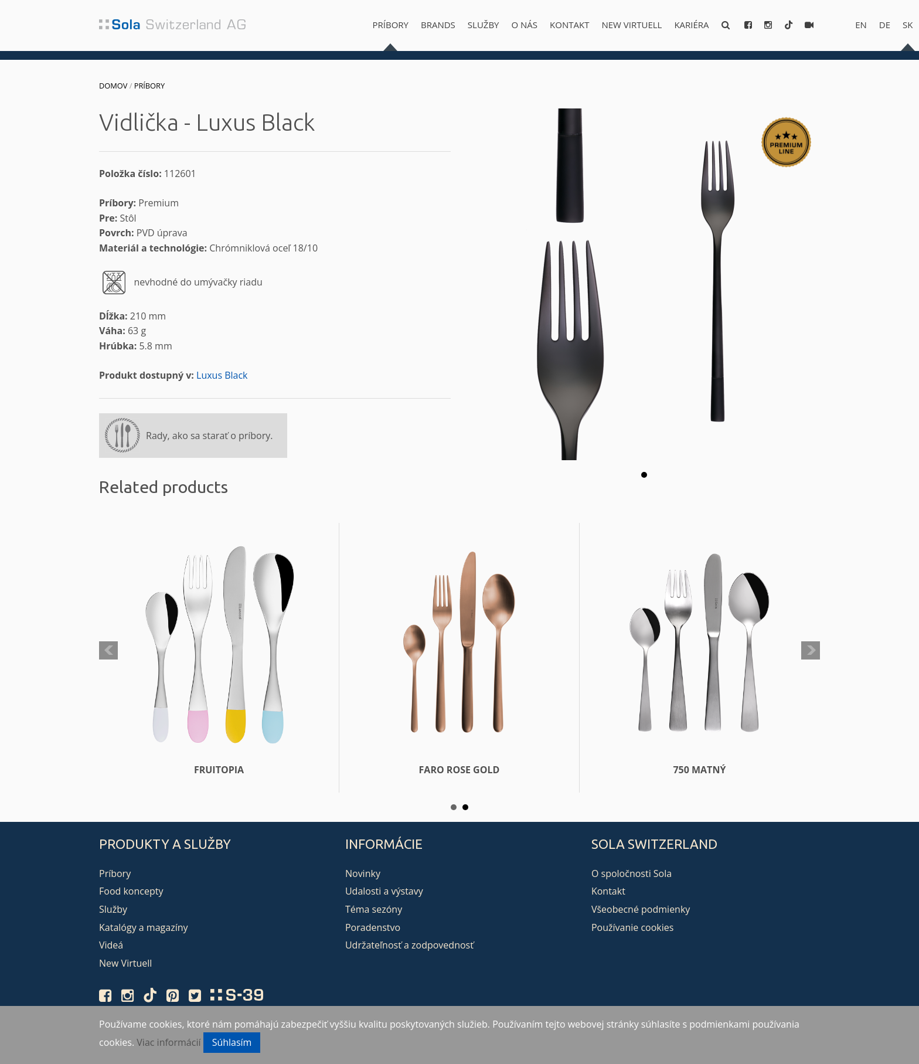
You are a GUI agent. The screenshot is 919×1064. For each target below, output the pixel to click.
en (861, 24)
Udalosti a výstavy (384, 891)
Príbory (391, 24)
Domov (113, 85)
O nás (525, 24)
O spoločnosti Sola (631, 873)
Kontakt (569, 24)
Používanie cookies (632, 927)
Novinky (362, 873)
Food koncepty (131, 891)
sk (908, 24)
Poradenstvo (372, 927)
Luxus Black (221, 375)
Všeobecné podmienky (640, 909)
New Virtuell (631, 24)
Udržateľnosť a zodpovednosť (409, 945)
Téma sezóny (373, 909)
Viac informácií (168, 1042)
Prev (108, 650)
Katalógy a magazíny (143, 927)
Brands (438, 24)
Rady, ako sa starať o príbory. (209, 435)
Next (810, 650)
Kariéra (691, 24)
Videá (111, 945)
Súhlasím (232, 1042)
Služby (483, 24)
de (884, 24)
